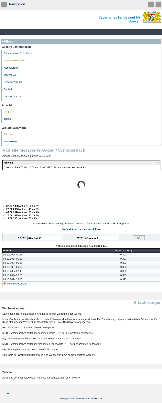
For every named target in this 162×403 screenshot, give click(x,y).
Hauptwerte (55, 223)
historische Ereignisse (116, 223)
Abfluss (8, 134)
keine (44, 223)
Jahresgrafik (10, 75)
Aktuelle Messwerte (14, 60)
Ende (79, 237)
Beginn (22, 237)
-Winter (80, 223)
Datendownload (12, 96)
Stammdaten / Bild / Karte (18, 53)
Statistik (8, 89)
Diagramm (9, 111)
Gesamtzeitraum (13, 82)
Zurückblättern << (72, 229)
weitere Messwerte (17, 283)
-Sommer (69, 223)
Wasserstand (11, 141)
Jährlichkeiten (93, 223)
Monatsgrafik (11, 67)
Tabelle (8, 119)
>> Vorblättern (92, 229)
